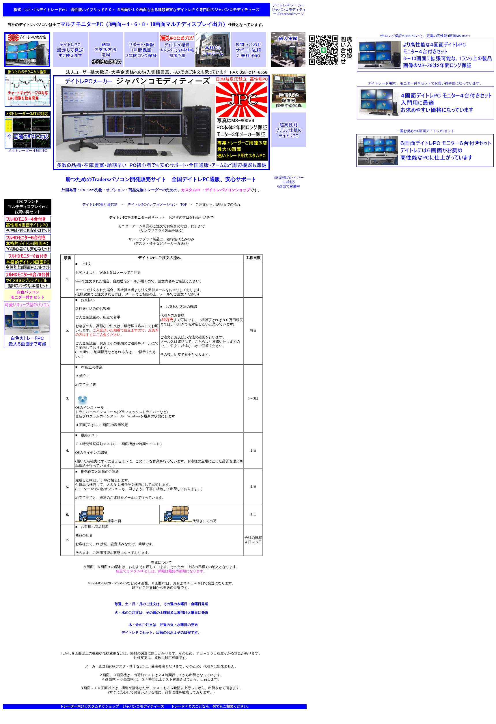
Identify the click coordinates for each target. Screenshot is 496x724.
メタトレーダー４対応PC (28, 149)
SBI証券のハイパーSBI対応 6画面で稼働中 (289, 182)
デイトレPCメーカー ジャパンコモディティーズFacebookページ (288, 9)
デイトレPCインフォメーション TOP (157, 204)
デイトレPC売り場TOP (99, 204)
